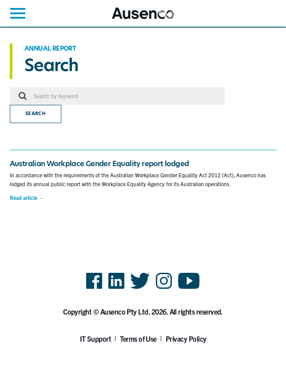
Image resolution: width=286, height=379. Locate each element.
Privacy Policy (186, 338)
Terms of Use (138, 338)
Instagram (164, 288)
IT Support (95, 338)
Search (35, 113)
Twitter (140, 288)
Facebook (94, 288)
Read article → (27, 198)
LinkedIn (116, 288)
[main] (143, 126)
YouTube (189, 288)
